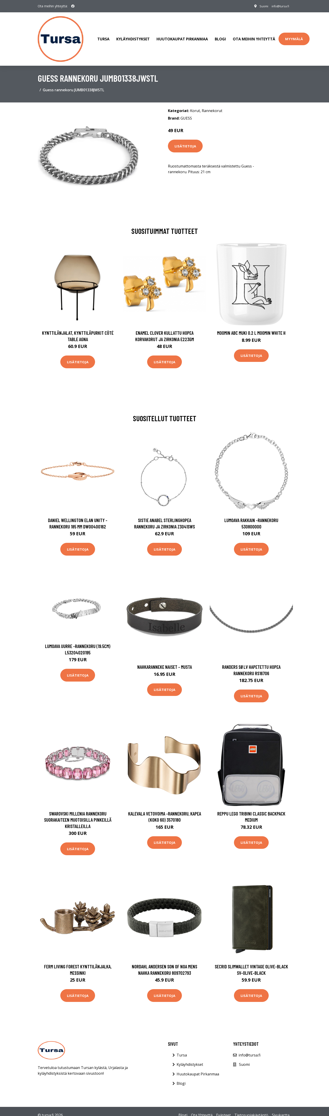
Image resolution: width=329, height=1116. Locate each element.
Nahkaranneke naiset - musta (164, 659)
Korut (195, 102)
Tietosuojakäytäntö (251, 1107)
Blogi (220, 35)
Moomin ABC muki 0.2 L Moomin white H (251, 325)
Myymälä (294, 35)
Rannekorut (212, 102)
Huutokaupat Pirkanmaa (182, 35)
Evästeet (223, 1107)
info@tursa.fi (278, 6)
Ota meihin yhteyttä (254, 35)
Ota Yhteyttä (201, 1107)
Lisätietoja (185, 138)
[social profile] (72, 6)
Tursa (103, 35)
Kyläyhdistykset (133, 35)
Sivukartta (280, 1107)
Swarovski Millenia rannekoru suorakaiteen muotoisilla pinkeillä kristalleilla (77, 812)
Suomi (259, 6)
